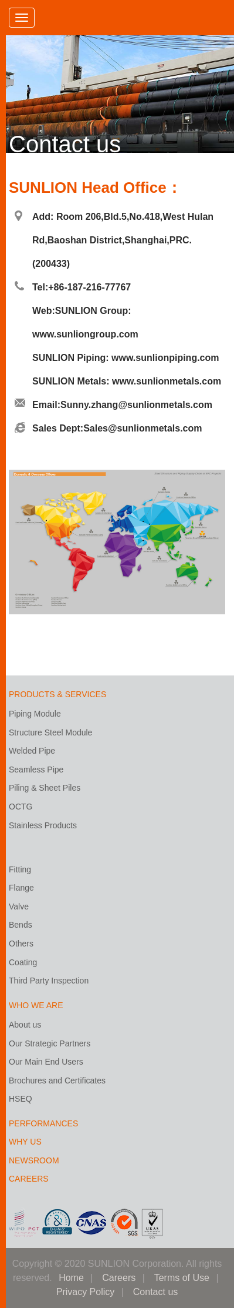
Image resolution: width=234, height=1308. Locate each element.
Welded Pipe (32, 750)
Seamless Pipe (36, 769)
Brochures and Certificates (57, 1080)
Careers (118, 1278)
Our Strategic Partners (49, 1043)
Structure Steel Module (50, 732)
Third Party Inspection (49, 980)
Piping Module (35, 713)
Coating (23, 962)
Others (21, 943)
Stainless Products (43, 825)
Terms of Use (181, 1278)
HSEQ (20, 1098)
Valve (19, 906)
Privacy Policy (85, 1292)
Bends (20, 924)
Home (71, 1278)
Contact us (155, 1292)
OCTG (20, 806)
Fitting (20, 869)
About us (25, 1024)
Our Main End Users (46, 1061)
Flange (21, 887)
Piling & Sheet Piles (44, 787)
